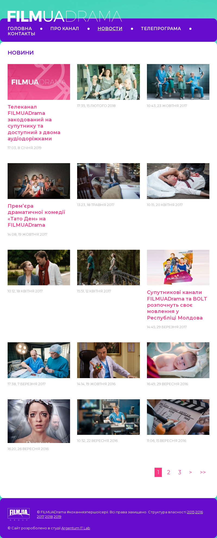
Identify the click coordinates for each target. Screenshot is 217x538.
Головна (20, 28)
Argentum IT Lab (75, 528)
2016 (199, 512)
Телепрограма (161, 28)
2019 (57, 516)
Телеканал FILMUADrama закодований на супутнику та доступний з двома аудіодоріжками (34, 123)
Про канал (64, 28)
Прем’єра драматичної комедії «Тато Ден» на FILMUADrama (36, 215)
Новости (110, 28)
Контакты (21, 33)
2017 (40, 516)
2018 (49, 516)
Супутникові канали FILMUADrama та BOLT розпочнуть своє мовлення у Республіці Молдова (177, 305)
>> (203, 472)
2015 (190, 512)
